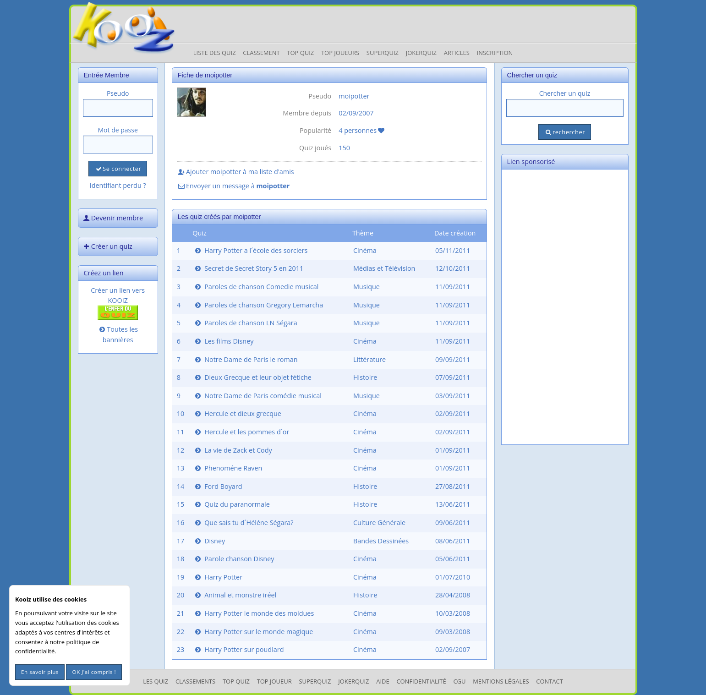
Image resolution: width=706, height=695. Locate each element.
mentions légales (501, 681)
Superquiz (383, 53)
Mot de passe (118, 130)
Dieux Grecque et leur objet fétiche (252, 377)
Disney (209, 540)
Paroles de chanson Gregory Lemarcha (258, 305)
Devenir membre (112, 217)
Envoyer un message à (233, 185)
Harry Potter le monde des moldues (253, 613)
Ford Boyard (217, 486)
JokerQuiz (421, 53)
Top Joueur (274, 681)
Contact (549, 681)
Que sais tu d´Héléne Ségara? (243, 522)
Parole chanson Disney (233, 558)
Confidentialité (421, 681)
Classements (195, 681)
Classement (261, 53)
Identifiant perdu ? (118, 185)
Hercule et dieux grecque (237, 413)
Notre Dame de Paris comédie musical (257, 395)
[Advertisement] (565, 307)
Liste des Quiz (214, 53)
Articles (457, 53)
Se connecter (117, 168)
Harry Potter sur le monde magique (253, 631)
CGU (459, 681)
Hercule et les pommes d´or (241, 431)
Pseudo (118, 93)
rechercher (564, 132)
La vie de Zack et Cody (232, 450)
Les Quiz (155, 681)
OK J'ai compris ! (94, 671)
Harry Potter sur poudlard (238, 649)
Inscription (495, 53)
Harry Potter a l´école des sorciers (250, 250)
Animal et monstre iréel (234, 595)
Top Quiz (300, 53)
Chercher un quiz (565, 93)
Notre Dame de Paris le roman (245, 359)
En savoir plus (40, 671)
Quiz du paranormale (231, 504)
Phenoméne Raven (227, 468)
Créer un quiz (107, 246)
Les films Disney (223, 341)
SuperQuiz (315, 681)
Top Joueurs (340, 53)
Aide (382, 681)
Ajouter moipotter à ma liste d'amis (235, 171)
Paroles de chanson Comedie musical (255, 286)
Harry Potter (217, 577)
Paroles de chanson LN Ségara (245, 322)
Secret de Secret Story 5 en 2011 (248, 268)
